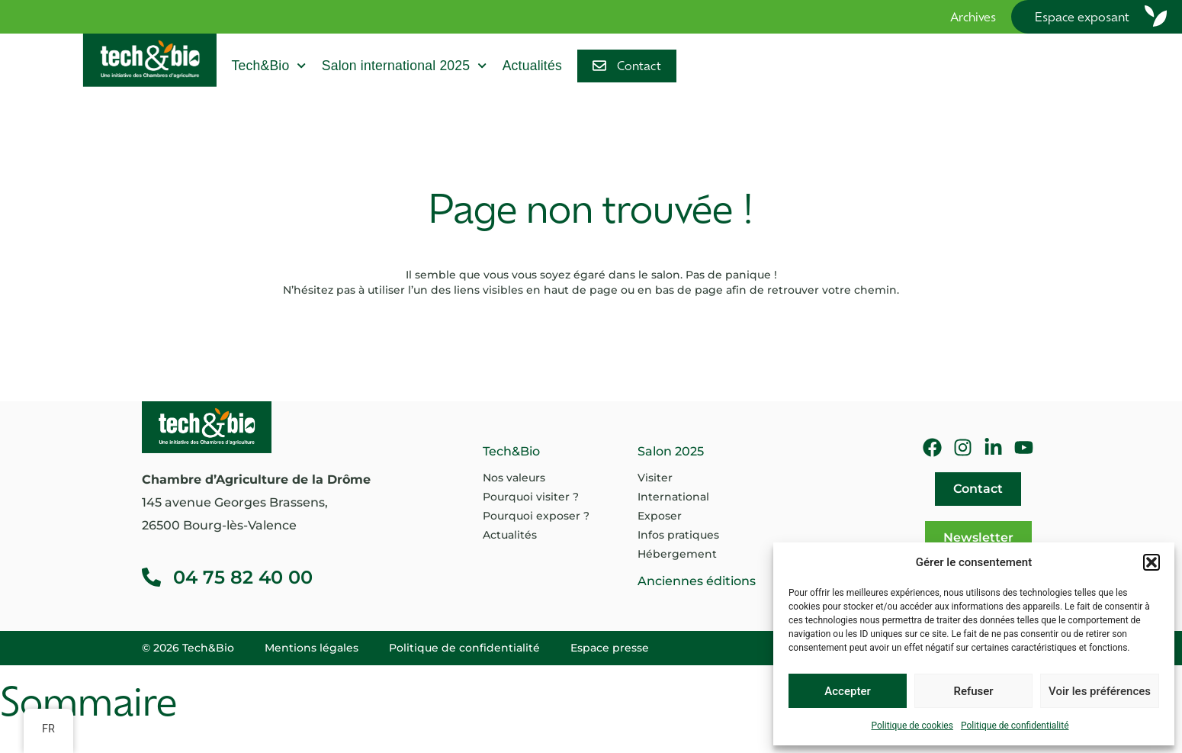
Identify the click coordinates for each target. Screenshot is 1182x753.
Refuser (973, 691)
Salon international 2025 (404, 65)
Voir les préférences (1100, 691)
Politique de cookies (912, 725)
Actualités (532, 65)
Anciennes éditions (697, 581)
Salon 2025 (671, 451)
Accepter (847, 691)
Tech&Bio (269, 65)
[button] (1151, 562)
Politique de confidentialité (1015, 725)
